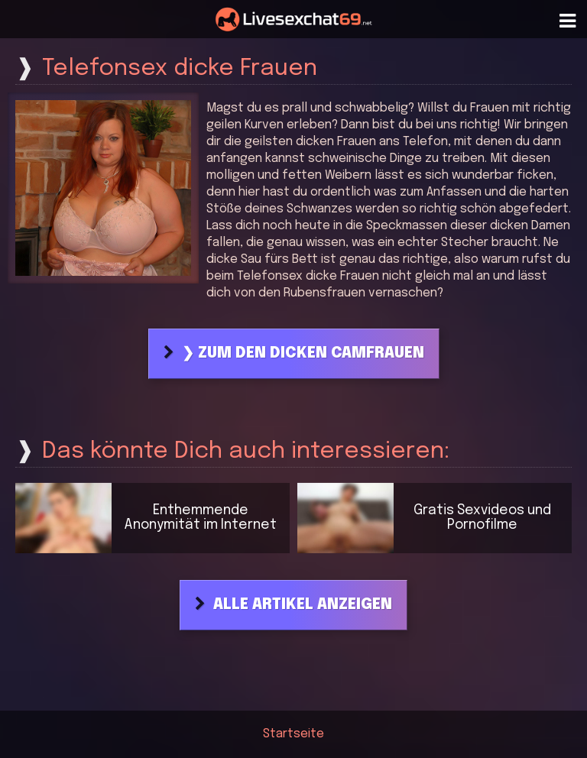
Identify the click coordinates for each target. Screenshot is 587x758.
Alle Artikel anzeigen (302, 605)
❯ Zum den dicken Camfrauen (303, 353)
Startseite (293, 733)
